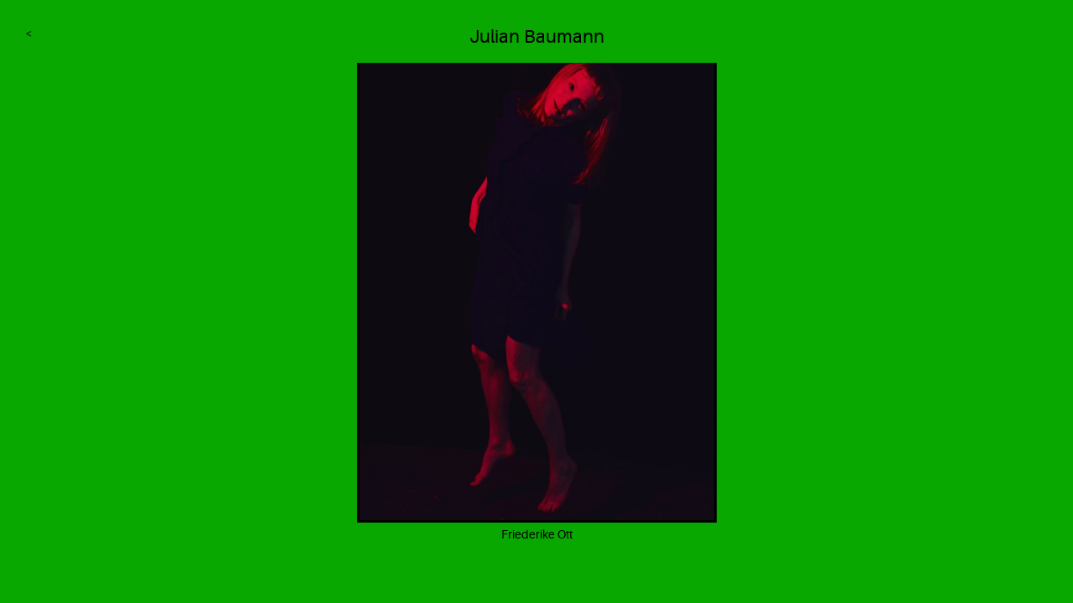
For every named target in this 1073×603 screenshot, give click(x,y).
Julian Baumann (536, 36)
